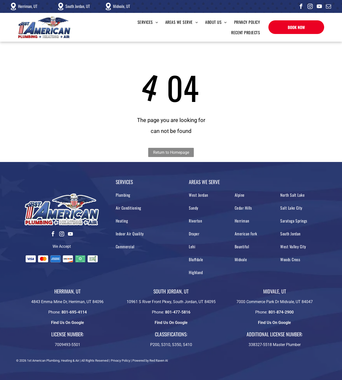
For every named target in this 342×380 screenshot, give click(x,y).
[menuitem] (144, 22)
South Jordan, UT (77, 6)
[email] (329, 7)
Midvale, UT (121, 6)
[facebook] (301, 7)
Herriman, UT (27, 6)
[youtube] (319, 7)
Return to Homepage (171, 152)
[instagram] (310, 7)
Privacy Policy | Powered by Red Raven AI (139, 360)
